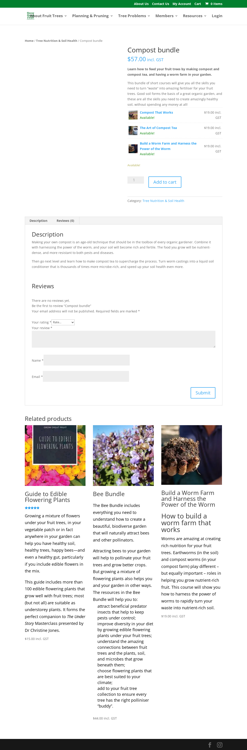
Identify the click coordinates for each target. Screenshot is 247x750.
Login (217, 16)
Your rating (41, 322)
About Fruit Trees (46, 16)
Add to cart (164, 182)
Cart (197, 4)
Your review (42, 328)
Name (38, 360)
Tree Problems (132, 16)
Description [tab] (38, 220)
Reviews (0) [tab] (65, 220)
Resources (192, 16)
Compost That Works (156, 112)
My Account (182, 4)
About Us (141, 4)
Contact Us (160, 4)
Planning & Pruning (90, 16)
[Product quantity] (135, 180)
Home (29, 41)
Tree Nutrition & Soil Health (56, 41)
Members (164, 16)
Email (37, 377)
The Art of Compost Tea (158, 128)
